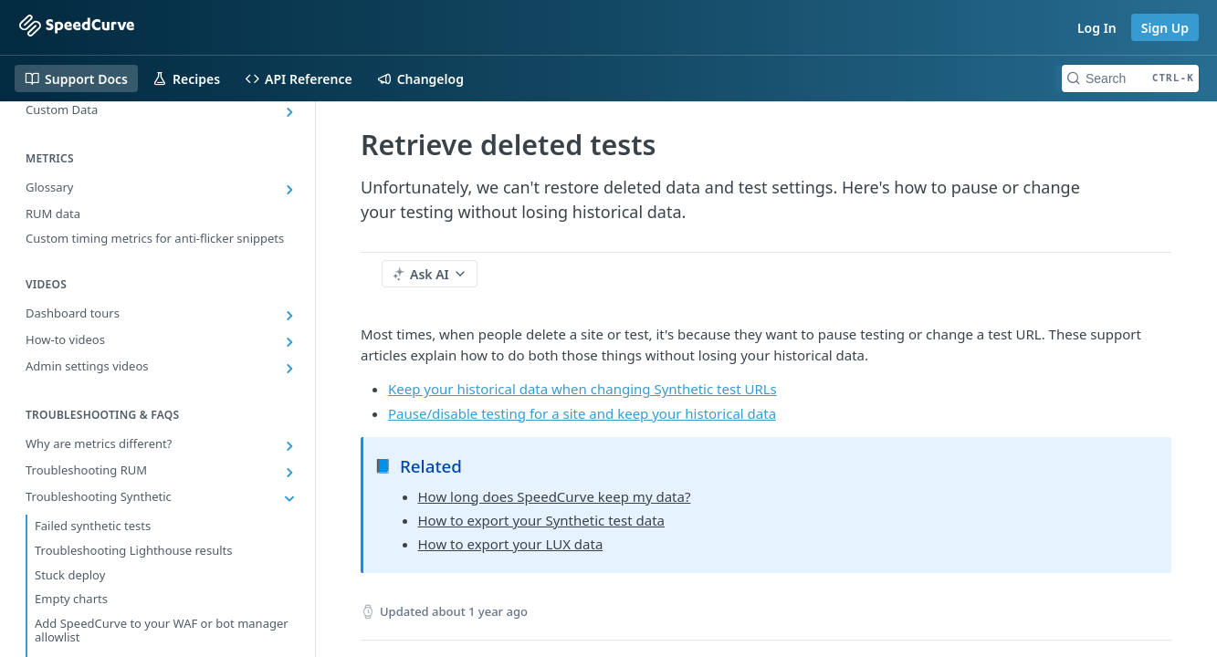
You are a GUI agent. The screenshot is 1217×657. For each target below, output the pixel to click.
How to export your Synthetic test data (542, 520)
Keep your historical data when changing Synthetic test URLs (582, 389)
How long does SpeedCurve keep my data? (554, 496)
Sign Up (1165, 27)
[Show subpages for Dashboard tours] (289, 315)
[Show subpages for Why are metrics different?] (289, 446)
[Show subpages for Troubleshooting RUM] (289, 472)
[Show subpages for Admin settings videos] (289, 368)
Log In (1097, 27)
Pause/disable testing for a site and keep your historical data (582, 413)
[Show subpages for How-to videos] (289, 342)
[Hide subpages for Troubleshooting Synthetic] (289, 499)
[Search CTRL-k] (1130, 78)
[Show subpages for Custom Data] (289, 112)
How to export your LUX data (510, 544)
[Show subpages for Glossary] (289, 189)
